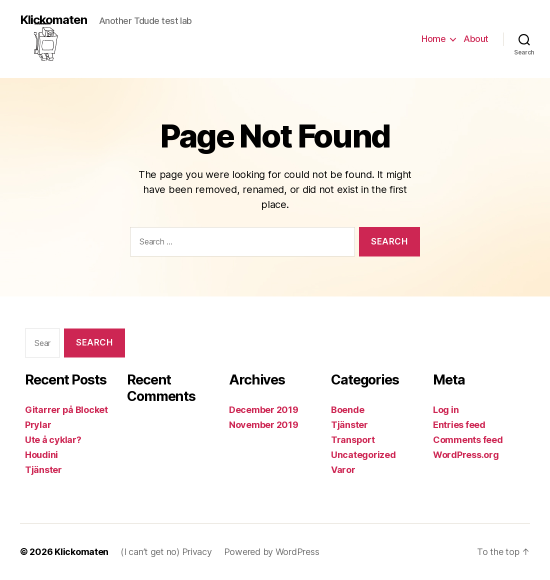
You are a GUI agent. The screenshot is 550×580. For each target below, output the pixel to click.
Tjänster (43, 469)
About (476, 39)
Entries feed (459, 425)
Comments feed (468, 439)
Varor (343, 469)
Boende (347, 409)
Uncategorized (363, 455)
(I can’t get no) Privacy (166, 551)
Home (434, 39)
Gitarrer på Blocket (66, 409)
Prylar (38, 425)
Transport (353, 439)
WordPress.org (466, 455)
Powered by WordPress (272, 551)
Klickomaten (53, 20)
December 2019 (263, 409)
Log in (445, 409)
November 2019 (263, 425)
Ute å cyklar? (53, 439)
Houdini (41, 455)
